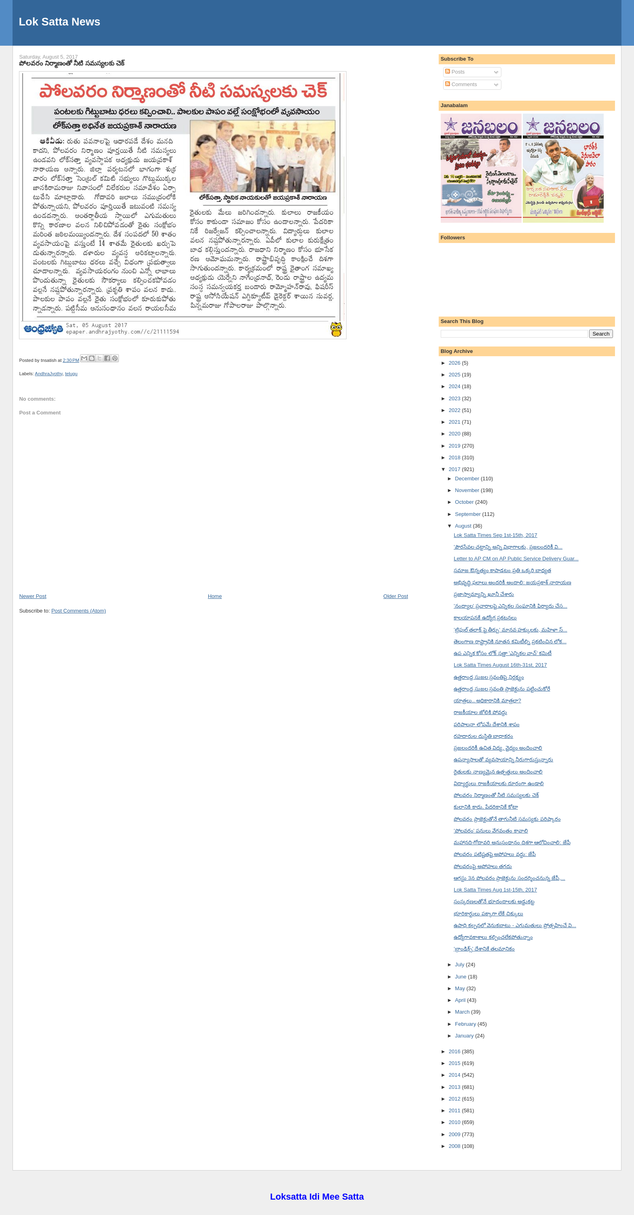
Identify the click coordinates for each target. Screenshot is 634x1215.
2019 (455, 446)
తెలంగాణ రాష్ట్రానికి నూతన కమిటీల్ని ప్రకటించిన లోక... (510, 641)
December (468, 478)
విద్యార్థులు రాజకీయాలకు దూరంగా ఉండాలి (499, 783)
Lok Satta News (59, 21)
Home (215, 596)
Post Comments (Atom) (78, 611)
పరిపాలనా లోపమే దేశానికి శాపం (487, 724)
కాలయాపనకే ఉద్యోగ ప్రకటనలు (485, 618)
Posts (455, 72)
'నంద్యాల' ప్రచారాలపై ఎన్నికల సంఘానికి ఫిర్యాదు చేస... (510, 606)
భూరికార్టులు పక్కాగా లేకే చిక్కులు (488, 914)
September (468, 514)
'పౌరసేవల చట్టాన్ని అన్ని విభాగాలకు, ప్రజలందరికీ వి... (508, 547)
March (463, 1012)
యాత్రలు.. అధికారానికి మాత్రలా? (487, 700)
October (465, 502)
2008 (455, 1146)
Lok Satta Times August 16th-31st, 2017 (500, 665)
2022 (455, 410)
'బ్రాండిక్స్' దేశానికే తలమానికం (484, 949)
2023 (455, 398)
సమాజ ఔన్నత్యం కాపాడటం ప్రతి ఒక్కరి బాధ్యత (502, 570)
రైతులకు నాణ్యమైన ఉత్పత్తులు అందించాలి (498, 772)
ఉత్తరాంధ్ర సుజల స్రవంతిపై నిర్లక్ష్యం (489, 677)
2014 (455, 1075)
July (460, 964)
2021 (455, 422)
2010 (455, 1122)
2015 (455, 1063)
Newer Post (32, 596)
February (466, 1024)
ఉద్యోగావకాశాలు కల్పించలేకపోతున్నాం (493, 937)
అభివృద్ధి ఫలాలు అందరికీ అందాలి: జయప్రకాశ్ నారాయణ (512, 582)
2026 (455, 363)
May (460, 988)
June (461, 977)
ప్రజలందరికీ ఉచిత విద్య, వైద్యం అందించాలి (498, 748)
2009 (455, 1134)
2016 (455, 1051)
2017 (455, 469)
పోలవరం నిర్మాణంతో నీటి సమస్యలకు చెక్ (71, 63)
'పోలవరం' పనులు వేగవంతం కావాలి (491, 831)
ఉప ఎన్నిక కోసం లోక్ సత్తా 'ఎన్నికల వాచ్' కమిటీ (503, 653)
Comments (461, 84)
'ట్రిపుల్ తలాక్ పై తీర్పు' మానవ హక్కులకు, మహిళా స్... (510, 630)
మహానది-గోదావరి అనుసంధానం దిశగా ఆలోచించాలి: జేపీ (512, 842)
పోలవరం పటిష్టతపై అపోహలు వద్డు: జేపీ (495, 854)
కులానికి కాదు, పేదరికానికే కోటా (486, 807)
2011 (455, 1110)
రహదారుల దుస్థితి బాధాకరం (483, 736)
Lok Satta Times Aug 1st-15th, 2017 (495, 890)
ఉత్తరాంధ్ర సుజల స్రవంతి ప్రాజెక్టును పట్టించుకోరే (502, 689)
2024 (455, 386)
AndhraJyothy (48, 373)
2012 (455, 1099)
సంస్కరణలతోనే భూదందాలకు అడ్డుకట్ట (494, 901)
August (464, 526)
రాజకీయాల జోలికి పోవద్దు (480, 712)
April (461, 1000)
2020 (455, 434)
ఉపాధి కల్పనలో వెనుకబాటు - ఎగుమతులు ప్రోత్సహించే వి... (515, 925)
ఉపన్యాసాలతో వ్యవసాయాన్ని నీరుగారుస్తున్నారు (503, 759)
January (465, 1036)
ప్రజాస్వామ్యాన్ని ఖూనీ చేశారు (484, 594)
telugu (71, 373)
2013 (455, 1087)
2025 (455, 375)
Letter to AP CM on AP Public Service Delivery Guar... (516, 559)
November (468, 490)
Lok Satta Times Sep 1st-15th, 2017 (495, 535)
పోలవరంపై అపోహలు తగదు (483, 866)
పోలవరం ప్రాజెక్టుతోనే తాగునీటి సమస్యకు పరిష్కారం (507, 819)
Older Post (395, 596)
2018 (455, 457)
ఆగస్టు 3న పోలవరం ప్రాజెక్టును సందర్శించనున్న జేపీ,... (509, 878)
